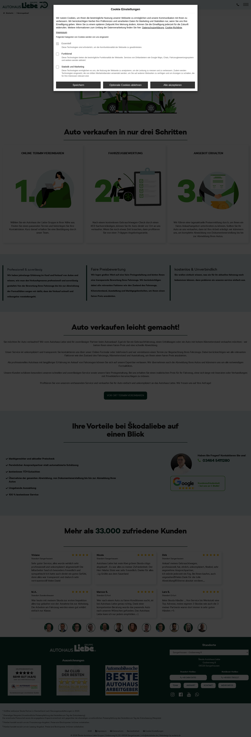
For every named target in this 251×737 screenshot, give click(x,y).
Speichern (78, 85)
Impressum (61, 32)
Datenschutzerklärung (153, 27)
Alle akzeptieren (172, 85)
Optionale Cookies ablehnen (125, 85)
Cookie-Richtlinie (173, 27)
